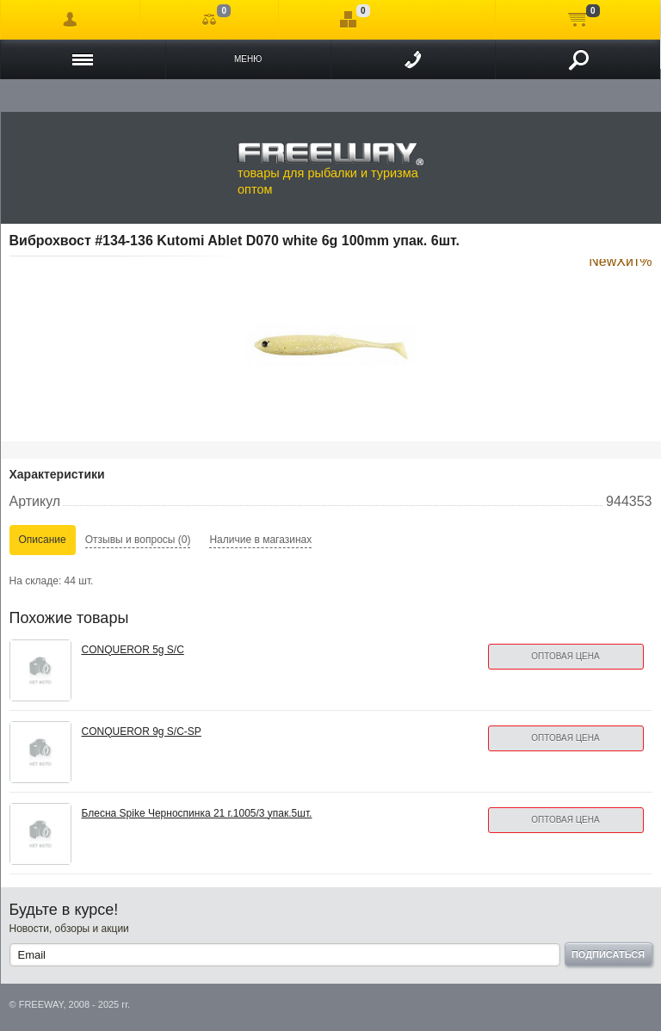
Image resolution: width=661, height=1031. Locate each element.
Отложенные (348, 20)
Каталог (83, 59)
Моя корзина (578, 20)
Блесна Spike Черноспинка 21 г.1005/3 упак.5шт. (197, 813)
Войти (70, 20)
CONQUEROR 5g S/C (133, 650)
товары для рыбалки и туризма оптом (330, 168)
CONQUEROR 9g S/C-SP (141, 731)
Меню (248, 59)
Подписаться (608, 954)
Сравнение (209, 20)
